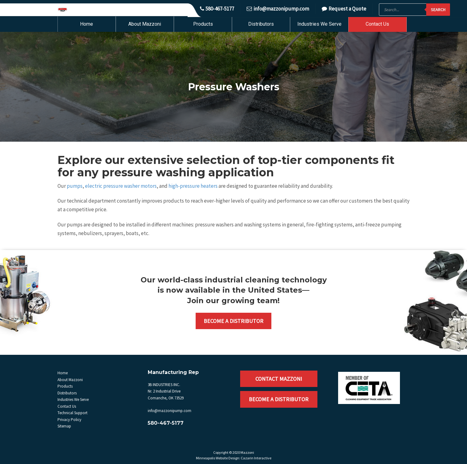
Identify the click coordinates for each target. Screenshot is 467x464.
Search (438, 9)
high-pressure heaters (193, 186)
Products (203, 24)
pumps (75, 186)
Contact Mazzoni (278, 378)
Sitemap (64, 426)
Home (86, 24)
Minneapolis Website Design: (218, 458)
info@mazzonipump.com (278, 8)
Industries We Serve (319, 24)
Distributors (261, 24)
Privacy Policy (69, 419)
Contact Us (377, 24)
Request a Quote (344, 8)
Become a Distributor (233, 320)
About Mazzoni (144, 24)
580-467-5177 (217, 8)
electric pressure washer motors (121, 186)
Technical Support (72, 412)
